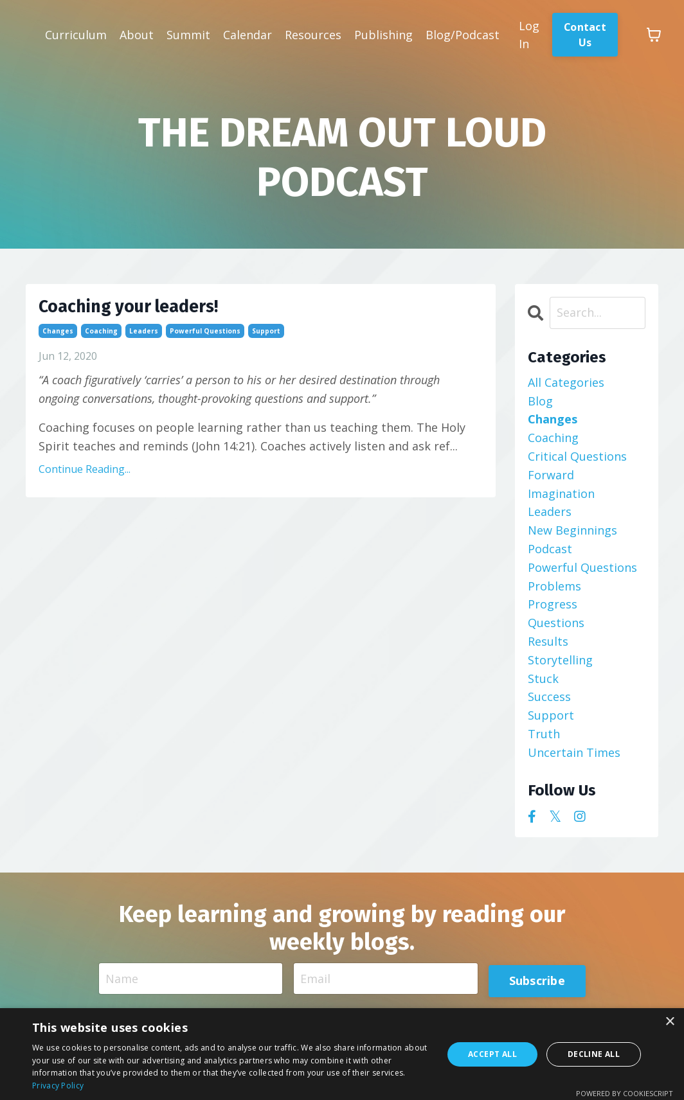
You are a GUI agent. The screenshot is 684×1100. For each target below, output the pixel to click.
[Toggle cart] (655, 34)
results (548, 646)
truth (544, 739)
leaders (143, 343)
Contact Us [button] (586, 34)
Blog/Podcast (463, 34)
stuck (543, 683)
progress (552, 609)
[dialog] (342, 1054)
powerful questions (205, 343)
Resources (313, 34)
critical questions (577, 461)
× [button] (669, 1022)
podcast (550, 554)
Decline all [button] (594, 1054)
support (266, 343)
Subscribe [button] (536, 984)
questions (556, 627)
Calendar (247, 34)
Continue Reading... (84, 482)
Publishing (383, 34)
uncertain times (574, 757)
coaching (101, 343)
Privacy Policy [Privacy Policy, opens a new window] (58, 1085)
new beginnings (572, 535)
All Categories (566, 387)
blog (540, 406)
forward (551, 480)
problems (554, 591)
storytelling (560, 665)
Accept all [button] (492, 1054)
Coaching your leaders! (159, 316)
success (549, 702)
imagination (561, 498)
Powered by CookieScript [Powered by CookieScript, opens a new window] (624, 1093)
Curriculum (76, 34)
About (137, 34)
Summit (188, 34)
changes (57, 343)
